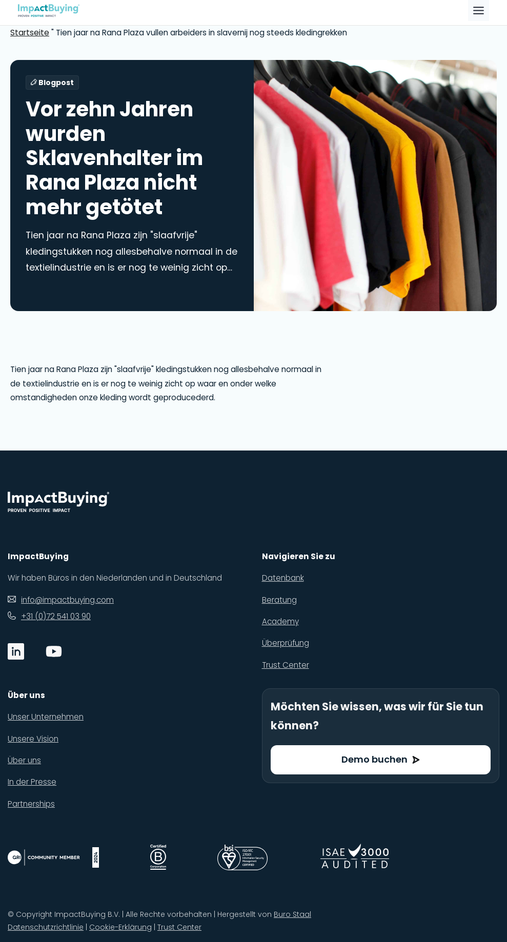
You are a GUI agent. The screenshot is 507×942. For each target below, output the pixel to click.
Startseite (29, 32)
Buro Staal (292, 914)
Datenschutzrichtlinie (46, 927)
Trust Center (179, 927)
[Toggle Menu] (478, 10)
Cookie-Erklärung (120, 927)
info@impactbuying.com (67, 600)
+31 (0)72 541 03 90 (56, 616)
